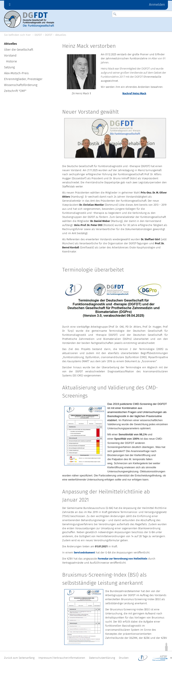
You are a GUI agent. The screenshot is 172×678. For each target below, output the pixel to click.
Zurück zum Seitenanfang (19, 657)
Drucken (124, 657)
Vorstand (10, 55)
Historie (11, 61)
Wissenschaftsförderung (20, 85)
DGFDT (38, 34)
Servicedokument (84, 552)
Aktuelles (60, 34)
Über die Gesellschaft (18, 49)
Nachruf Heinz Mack (134, 93)
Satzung (9, 67)
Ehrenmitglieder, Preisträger (23, 79)
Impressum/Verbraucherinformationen (61, 657)
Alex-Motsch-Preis (16, 73)
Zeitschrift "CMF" (15, 91)
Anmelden (157, 5)
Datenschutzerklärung (102, 657)
